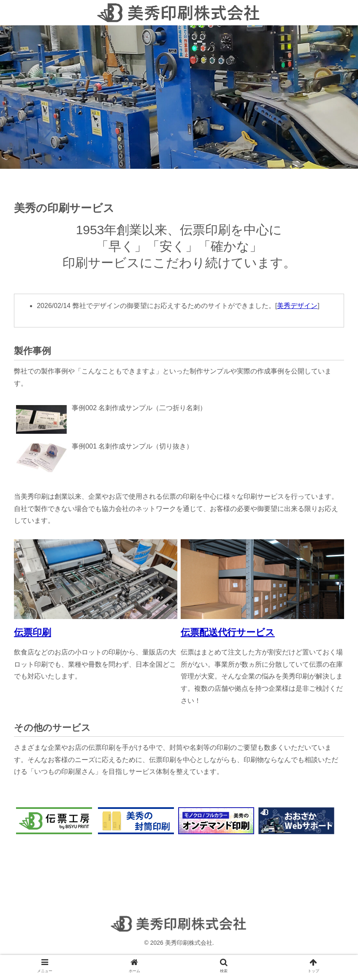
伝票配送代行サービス (228, 632)
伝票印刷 (32, 632)
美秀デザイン (297, 305)
